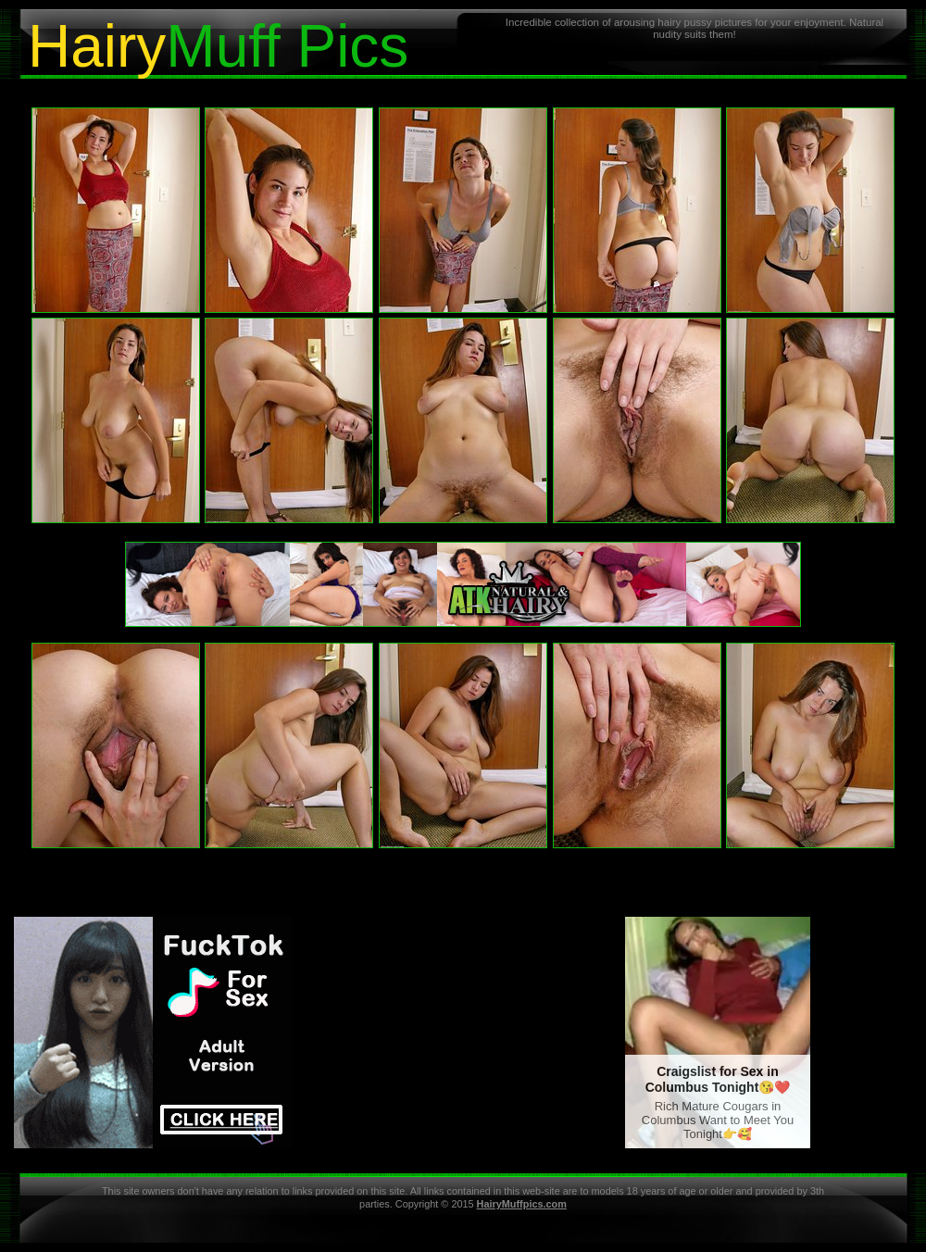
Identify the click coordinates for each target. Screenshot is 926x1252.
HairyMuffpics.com (522, 1203)
